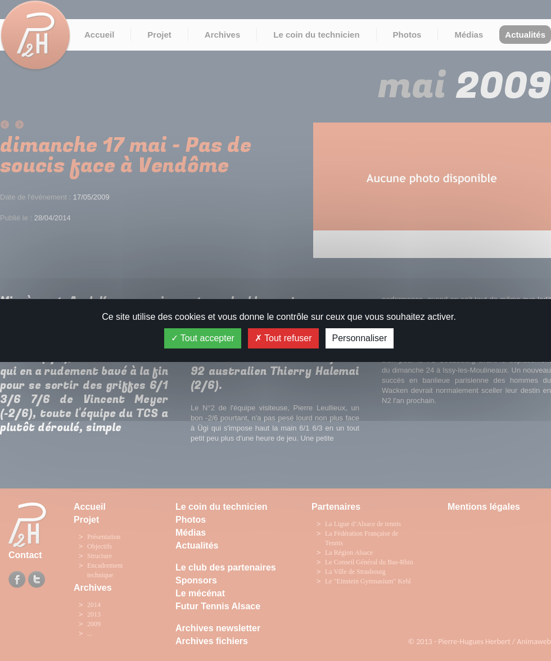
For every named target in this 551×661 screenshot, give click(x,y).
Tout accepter (202, 338)
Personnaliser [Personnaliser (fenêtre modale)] (359, 338)
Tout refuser (283, 338)
